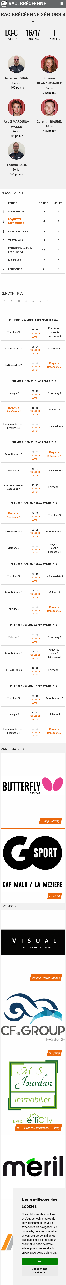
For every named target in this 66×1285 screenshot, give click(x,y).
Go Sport (54, 896)
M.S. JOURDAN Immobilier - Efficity (38, 1128)
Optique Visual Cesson (45, 978)
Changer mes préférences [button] (40, 1270)
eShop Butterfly (50, 821)
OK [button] (39, 1261)
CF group (54, 1053)
